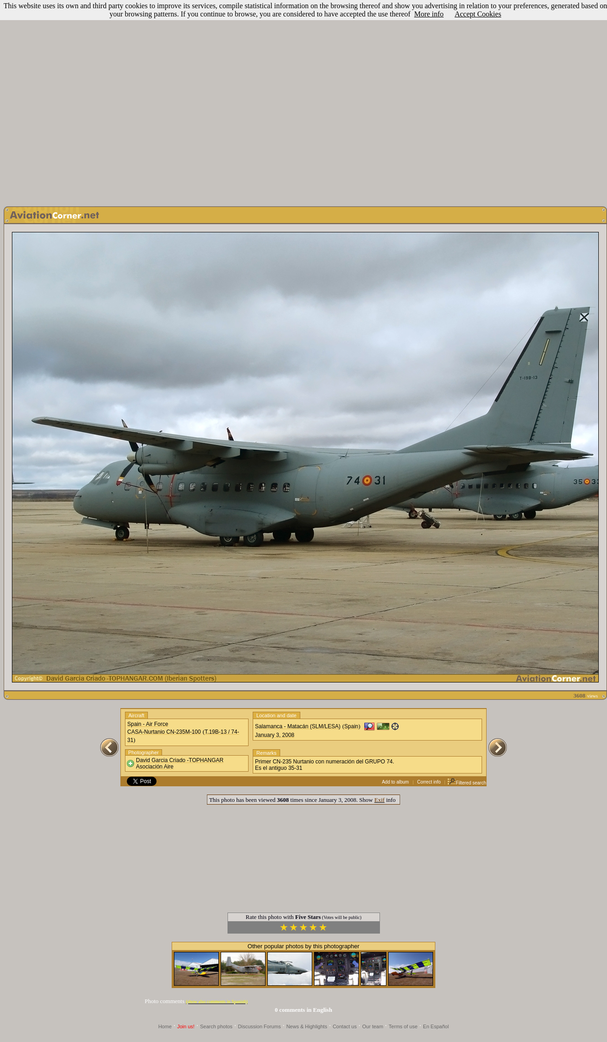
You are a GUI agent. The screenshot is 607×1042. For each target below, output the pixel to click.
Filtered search (466, 782)
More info (429, 14)
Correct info (429, 781)
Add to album (395, 781)
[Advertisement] (302, 101)
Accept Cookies (478, 14)
